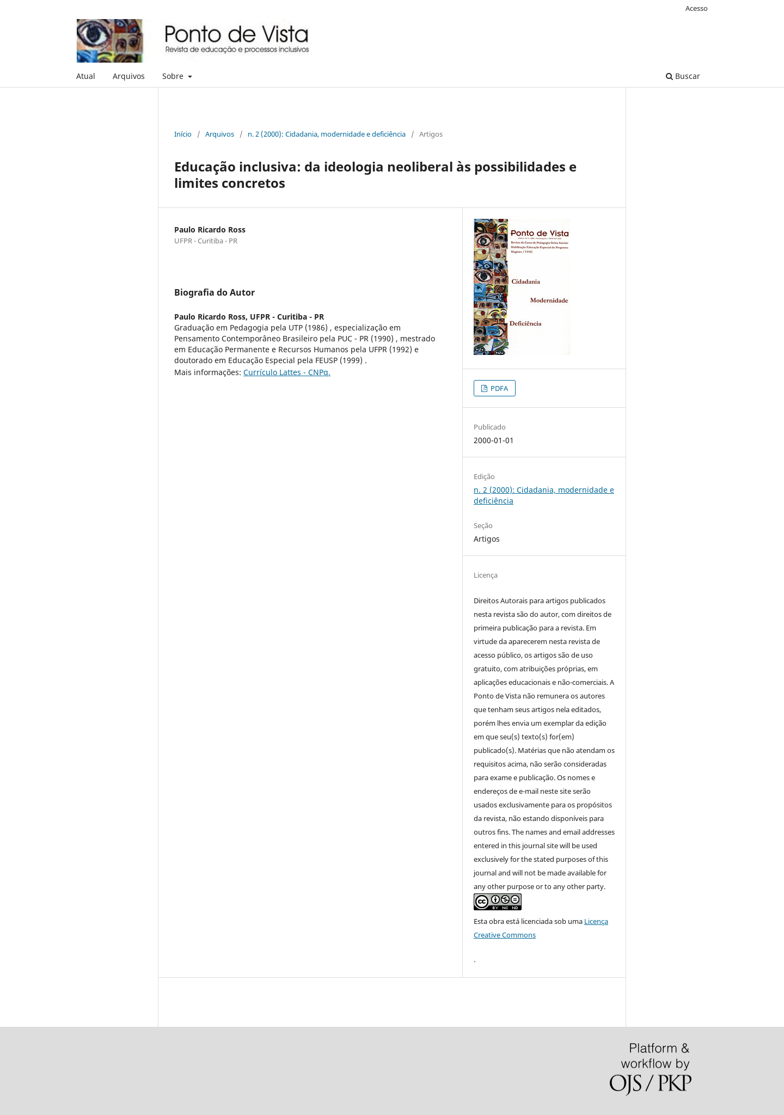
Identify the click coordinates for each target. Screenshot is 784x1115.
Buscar (683, 76)
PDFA (498, 388)
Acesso (696, 8)
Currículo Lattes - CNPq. (286, 372)
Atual (85, 76)
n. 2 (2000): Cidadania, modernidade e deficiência (327, 134)
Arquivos (129, 76)
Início (183, 134)
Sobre (174, 76)
